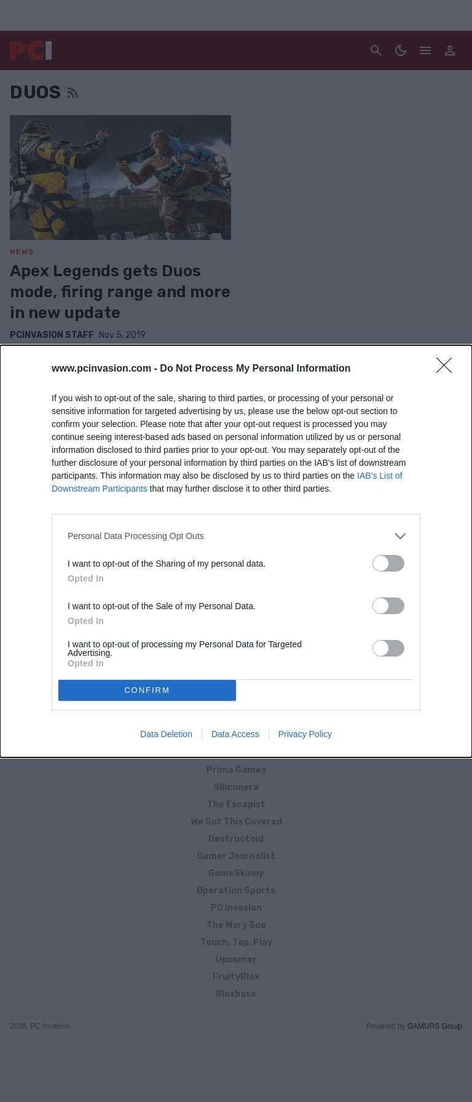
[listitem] (236, 536)
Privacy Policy (305, 734)
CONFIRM (147, 690)
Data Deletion (166, 734)
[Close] (448, 369)
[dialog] (236, 551)
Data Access (235, 734)
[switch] (388, 563)
